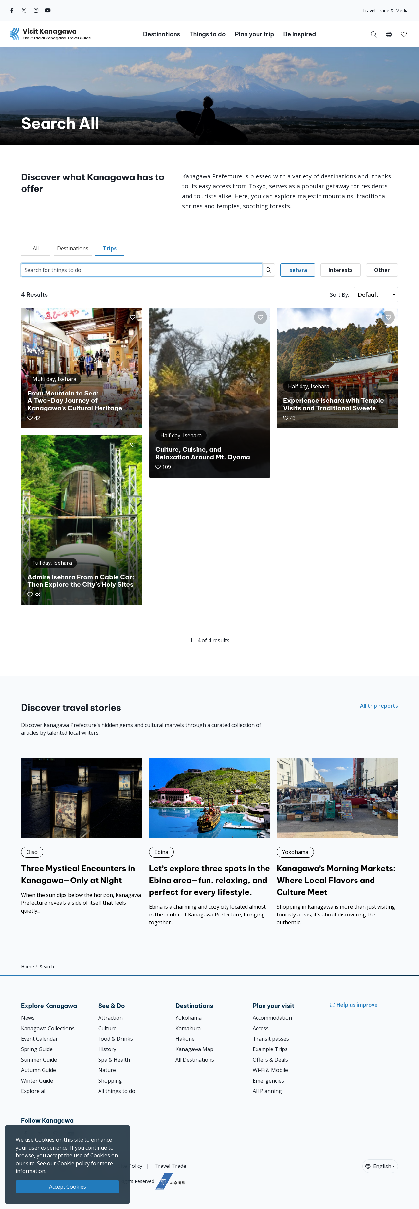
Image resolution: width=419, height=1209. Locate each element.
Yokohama (188, 1017)
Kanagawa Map (194, 1049)
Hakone (185, 1038)
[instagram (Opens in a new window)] (36, 10)
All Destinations (194, 1059)
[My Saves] (403, 34)
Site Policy (130, 1165)
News (28, 1017)
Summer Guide (39, 1059)
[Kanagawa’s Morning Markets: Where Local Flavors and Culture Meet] (337, 842)
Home (27, 967)
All (36, 248)
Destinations (72, 248)
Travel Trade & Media (385, 11)
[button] (388, 34)
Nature (107, 1070)
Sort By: (339, 294)
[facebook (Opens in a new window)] (12, 10)
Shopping (110, 1080)
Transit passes (271, 1038)
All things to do (116, 1091)
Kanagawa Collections (48, 1028)
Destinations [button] (161, 34)
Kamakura (188, 1028)
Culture (107, 1028)
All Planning (267, 1091)
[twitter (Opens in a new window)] (23, 10)
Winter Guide (37, 1080)
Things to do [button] (207, 34)
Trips (110, 248)
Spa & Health (114, 1059)
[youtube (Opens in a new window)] (48, 10)
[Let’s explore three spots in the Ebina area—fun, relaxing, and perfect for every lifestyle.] (209, 842)
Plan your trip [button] (254, 34)
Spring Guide (37, 1049)
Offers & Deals (270, 1059)
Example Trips (270, 1049)
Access (261, 1028)
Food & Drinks (115, 1038)
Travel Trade (170, 1165)
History (107, 1049)
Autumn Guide (38, 1070)
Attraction (110, 1017)
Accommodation (272, 1017)
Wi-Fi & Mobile (270, 1070)
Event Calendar (39, 1038)
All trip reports (379, 705)
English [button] (378, 1166)
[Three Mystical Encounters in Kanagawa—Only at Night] (81, 836)
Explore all (33, 1091)
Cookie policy (73, 1163)
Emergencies (268, 1080)
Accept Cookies (67, 1186)
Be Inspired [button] (299, 34)
